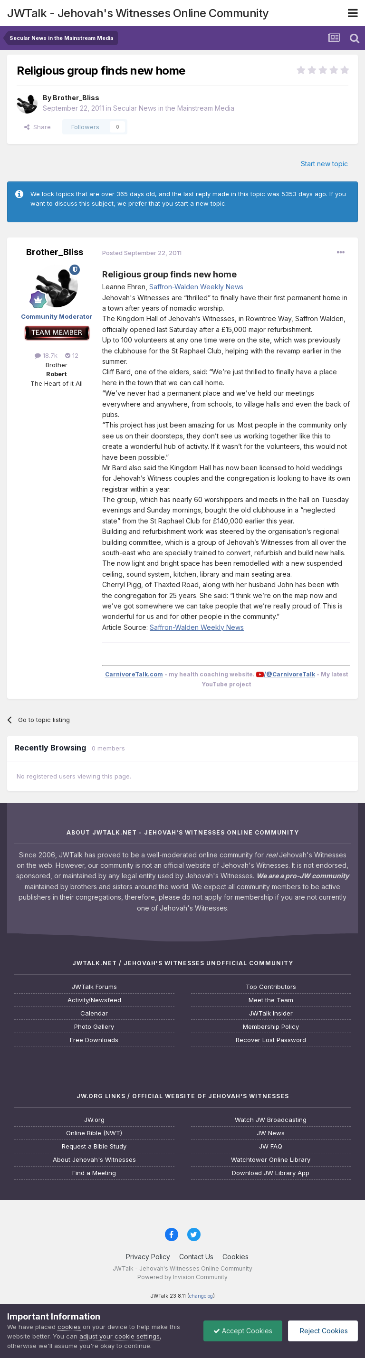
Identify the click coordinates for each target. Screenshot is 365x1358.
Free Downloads (94, 1040)
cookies (69, 1326)
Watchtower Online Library (270, 1159)
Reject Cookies (323, 1331)
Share (37, 127)
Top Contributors (271, 986)
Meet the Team (271, 1000)
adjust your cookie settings (119, 1336)
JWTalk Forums (94, 986)
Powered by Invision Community (182, 1277)
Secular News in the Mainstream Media (173, 108)
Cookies (235, 1257)
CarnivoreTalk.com (134, 674)
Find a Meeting (94, 1173)
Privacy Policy (148, 1257)
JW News (271, 1133)
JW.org (94, 1119)
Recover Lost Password (271, 1040)
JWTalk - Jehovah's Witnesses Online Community (138, 13)
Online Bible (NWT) (94, 1133)
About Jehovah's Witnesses (94, 1159)
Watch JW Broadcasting (271, 1119)
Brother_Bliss (76, 98)
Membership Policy (271, 1026)
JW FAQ (270, 1146)
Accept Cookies (242, 1331)
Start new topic (324, 164)
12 (71, 355)
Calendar (94, 1013)
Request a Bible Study (94, 1146)
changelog (201, 1296)
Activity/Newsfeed (94, 1000)
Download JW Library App (270, 1173)
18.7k (46, 355)
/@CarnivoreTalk (289, 674)
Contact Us (196, 1257)
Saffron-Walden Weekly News (196, 287)
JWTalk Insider (271, 1013)
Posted (142, 252)
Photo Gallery (94, 1026)
